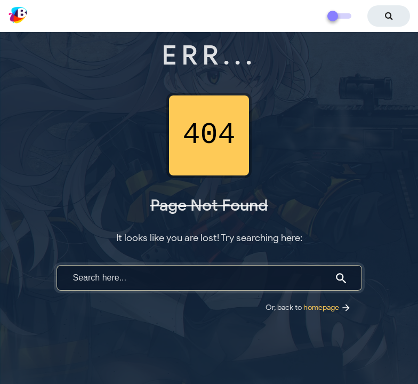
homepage (327, 307)
